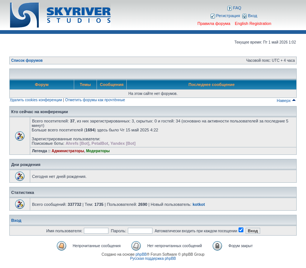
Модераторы (98, 151)
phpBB (141, 254)
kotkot (199, 204)
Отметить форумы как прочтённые (95, 100)
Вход (249, 15)
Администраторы (67, 151)
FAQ (234, 8)
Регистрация (225, 15)
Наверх (286, 100)
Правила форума (214, 23)
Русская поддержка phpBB (153, 258)
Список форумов (27, 60)
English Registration (253, 23)
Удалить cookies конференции (36, 100)
